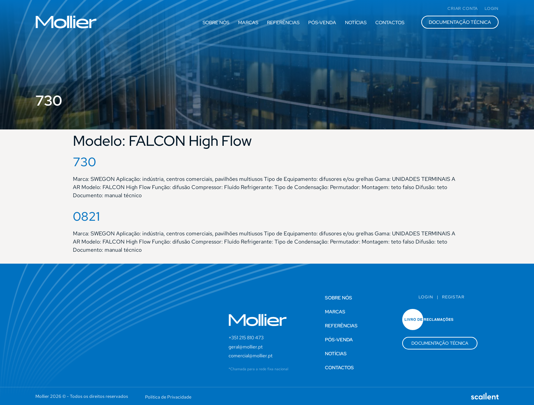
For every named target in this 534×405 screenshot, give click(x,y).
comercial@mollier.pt (250, 356)
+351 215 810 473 (246, 337)
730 (84, 162)
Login (426, 297)
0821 (86, 216)
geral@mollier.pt (246, 347)
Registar (453, 297)
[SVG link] (66, 22)
